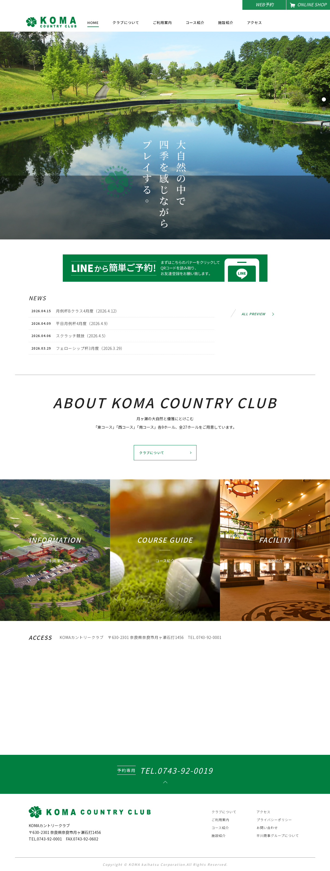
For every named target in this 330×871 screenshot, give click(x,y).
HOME (93, 23)
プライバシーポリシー (274, 819)
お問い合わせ (267, 827)
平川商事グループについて (278, 835)
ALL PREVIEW (253, 313)
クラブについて (125, 23)
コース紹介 (195, 23)
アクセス (254, 23)
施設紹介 (225, 23)
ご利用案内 (162, 23)
